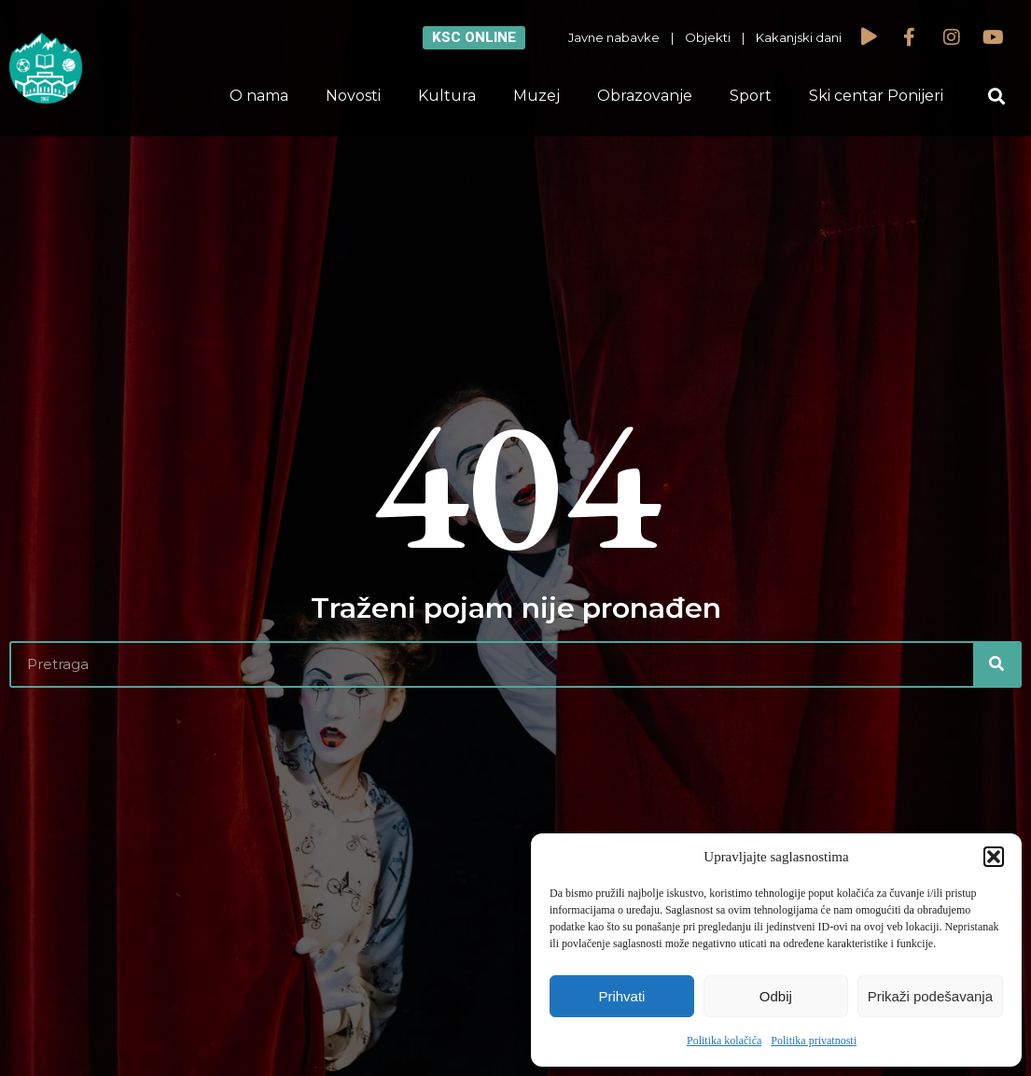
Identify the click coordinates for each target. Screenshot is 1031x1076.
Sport (751, 96)
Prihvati (621, 996)
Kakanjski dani (799, 37)
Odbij (775, 996)
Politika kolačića (724, 1040)
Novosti (353, 96)
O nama (259, 96)
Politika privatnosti (814, 1040)
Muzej (536, 96)
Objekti (707, 37)
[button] (993, 856)
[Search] (996, 664)
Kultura (447, 96)
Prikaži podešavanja (930, 996)
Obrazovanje (644, 96)
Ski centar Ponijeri (876, 96)
